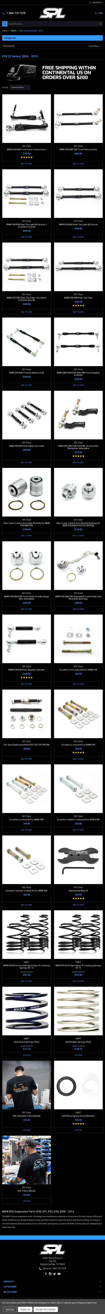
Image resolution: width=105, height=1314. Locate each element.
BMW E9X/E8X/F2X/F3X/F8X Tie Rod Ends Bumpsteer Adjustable (78, 448)
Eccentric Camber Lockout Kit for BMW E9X (27, 893)
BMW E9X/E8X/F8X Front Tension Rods (78, 149)
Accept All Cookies (46, 1309)
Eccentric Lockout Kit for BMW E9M (27, 821)
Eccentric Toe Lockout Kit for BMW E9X (78, 671)
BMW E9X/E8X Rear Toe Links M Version (78, 225)
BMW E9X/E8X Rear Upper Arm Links (26, 447)
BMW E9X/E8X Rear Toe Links (78, 298)
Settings (10, 1309)
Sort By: (5, 87)
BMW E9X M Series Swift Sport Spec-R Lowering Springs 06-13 (26, 969)
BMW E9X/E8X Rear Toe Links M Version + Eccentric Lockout (26, 226)
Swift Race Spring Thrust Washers (78, 1119)
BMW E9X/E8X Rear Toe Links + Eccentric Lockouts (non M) (27, 299)
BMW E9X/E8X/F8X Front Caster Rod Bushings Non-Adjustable (26, 599)
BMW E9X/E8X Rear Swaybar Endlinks (26, 671)
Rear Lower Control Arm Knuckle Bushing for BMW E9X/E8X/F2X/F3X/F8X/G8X (78, 525)
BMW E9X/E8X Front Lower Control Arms (26, 149)
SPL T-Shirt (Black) (27, 1194)
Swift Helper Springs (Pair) (78, 1044)
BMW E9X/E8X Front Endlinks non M (26, 373)
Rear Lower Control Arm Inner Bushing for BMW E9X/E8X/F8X (26, 525)
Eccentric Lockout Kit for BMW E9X (78, 746)
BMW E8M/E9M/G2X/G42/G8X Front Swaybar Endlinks (78, 374)
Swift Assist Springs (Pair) (26, 1044)
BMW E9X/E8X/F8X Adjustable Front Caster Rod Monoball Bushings (78, 599)
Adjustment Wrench (78, 893)
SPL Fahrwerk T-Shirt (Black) (26, 1119)
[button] (52, 46)
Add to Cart (26, 164)
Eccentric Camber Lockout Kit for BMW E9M (78, 821)
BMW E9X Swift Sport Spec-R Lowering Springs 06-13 (78, 969)
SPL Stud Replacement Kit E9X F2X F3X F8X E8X (27, 746)
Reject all (25, 1309)
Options (26, 1058)
